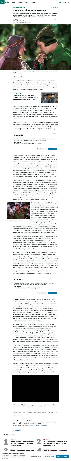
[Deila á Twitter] (55, 7)
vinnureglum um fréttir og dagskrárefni (37, 425)
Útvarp (20, 2)
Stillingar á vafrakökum (36, 456)
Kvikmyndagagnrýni (19, 7)
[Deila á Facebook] (53, 7)
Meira (33, 2)
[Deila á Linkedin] (57, 7)
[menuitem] (16, 2)
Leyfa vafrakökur (62, 456)
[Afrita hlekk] (52, 7)
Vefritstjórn (15, 19)
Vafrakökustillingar (41, 148)
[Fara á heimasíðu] (6, 2)
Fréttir (13, 2)
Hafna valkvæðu (49, 456)
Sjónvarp (27, 2)
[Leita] (69, 2)
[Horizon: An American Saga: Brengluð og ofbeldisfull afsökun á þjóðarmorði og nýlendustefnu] (35, 98)
